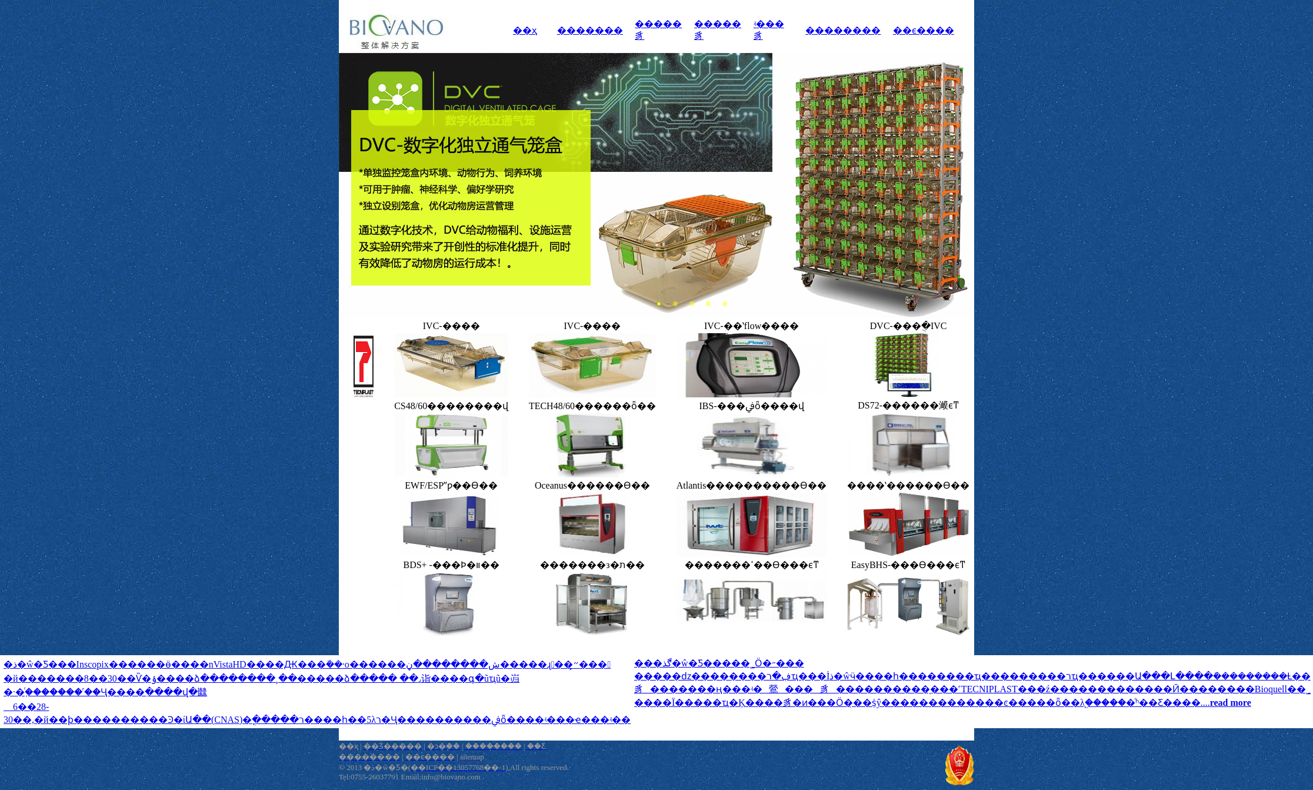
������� (590, 30)
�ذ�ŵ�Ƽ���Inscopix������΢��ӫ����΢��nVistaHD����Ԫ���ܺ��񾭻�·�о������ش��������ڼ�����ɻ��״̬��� (307, 664)
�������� (843, 30)
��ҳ (525, 30)
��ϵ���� (923, 30)
